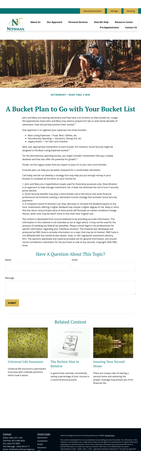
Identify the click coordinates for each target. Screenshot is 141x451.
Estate (40, 427)
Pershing (131, 3)
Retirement (42, 421)
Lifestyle (41, 440)
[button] (35, 11)
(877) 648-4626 (18, 424)
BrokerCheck (109, 419)
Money (40, 437)
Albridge (114, 3)
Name (8, 243)
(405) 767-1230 (15, 421)
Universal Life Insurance (25, 345)
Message (9, 261)
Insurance (41, 431)
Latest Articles (43, 444)
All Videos (41, 447)
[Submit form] (12, 286)
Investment (42, 424)
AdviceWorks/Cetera (92, 3)
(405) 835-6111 (23, 429)
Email (75, 243)
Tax (38, 434)
